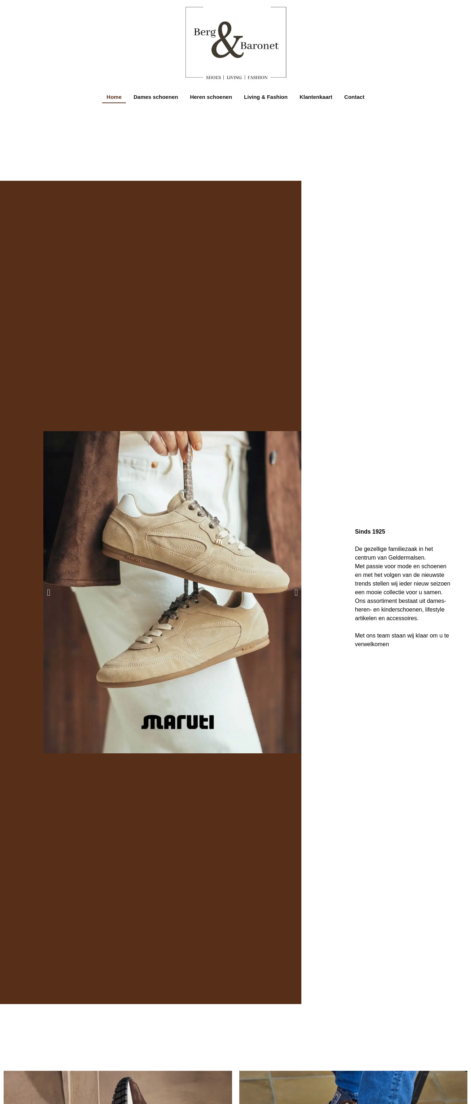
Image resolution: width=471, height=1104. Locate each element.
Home (114, 97)
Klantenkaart (316, 97)
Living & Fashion (266, 97)
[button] (48, 592)
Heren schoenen (211, 97)
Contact (354, 97)
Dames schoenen (156, 97)
